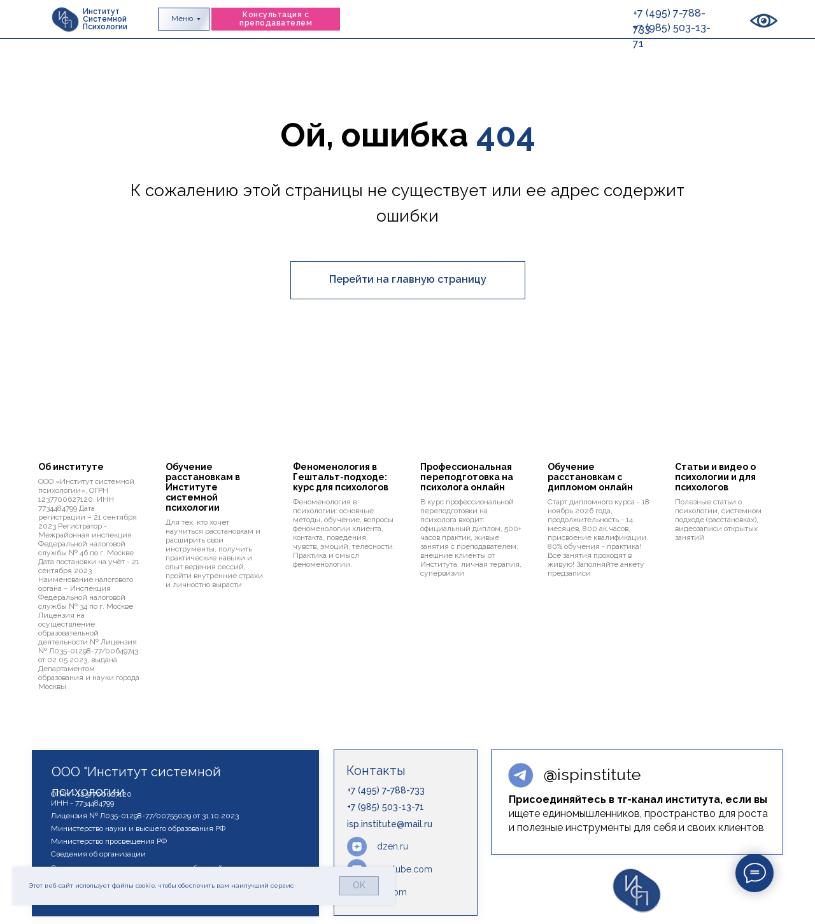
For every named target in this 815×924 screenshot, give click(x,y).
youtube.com (404, 869)
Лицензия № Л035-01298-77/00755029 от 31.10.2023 (145, 815)
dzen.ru (392, 846)
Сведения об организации (98, 853)
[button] (275, 19)
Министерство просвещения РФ (109, 841)
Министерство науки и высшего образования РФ (138, 828)
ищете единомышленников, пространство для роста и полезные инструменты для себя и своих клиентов (638, 813)
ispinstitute (592, 774)
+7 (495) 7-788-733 (386, 790)
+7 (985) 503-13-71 (385, 807)
